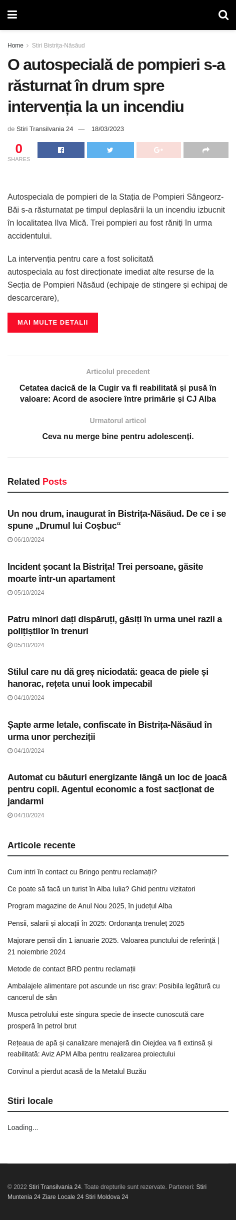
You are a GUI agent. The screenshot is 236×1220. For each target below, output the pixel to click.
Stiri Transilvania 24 (44, 129)
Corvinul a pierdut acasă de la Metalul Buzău (77, 1071)
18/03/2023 (108, 129)
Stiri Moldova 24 (106, 1196)
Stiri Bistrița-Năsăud (58, 45)
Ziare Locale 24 (63, 1196)
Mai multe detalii (53, 322)
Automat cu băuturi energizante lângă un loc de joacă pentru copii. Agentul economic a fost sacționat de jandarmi (117, 789)
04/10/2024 (26, 697)
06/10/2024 (26, 539)
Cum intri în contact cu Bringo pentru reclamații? (82, 872)
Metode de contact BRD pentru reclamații (72, 969)
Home (16, 45)
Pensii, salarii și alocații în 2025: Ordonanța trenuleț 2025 (96, 923)
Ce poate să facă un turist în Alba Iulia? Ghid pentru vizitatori (102, 889)
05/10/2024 (26, 592)
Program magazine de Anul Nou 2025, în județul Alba (90, 906)
